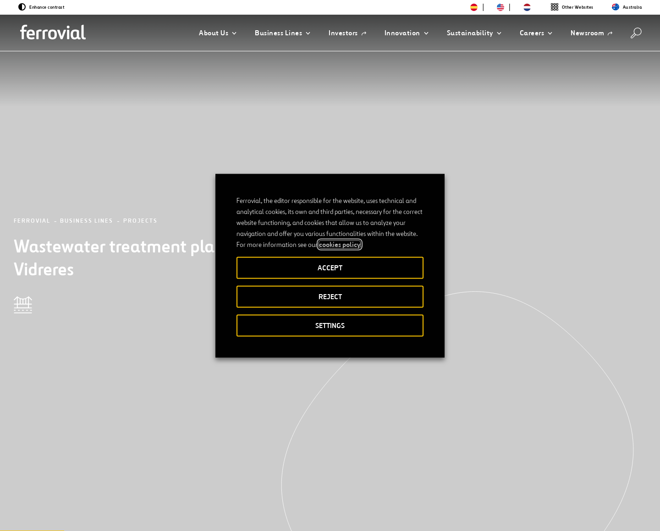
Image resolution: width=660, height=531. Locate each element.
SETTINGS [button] (330, 325)
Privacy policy (443, 492)
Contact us (157, 461)
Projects (140, 120)
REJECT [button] (330, 296)
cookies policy (339, 244)
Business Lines (86, 120)
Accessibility (335, 492)
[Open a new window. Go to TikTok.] (135, 492)
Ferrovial (32, 120)
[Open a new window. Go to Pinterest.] (152, 492)
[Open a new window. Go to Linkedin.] (86, 492)
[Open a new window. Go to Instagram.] (119, 492)
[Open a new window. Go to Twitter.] (69, 492)
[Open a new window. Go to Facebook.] (102, 492)
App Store (526, 461)
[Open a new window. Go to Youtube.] (168, 492)
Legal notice (388, 492)
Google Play (573, 461)
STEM (257, 461)
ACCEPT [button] (330, 267)
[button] (218, 33)
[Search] (636, 33)
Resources (80, 461)
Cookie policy (498, 492)
